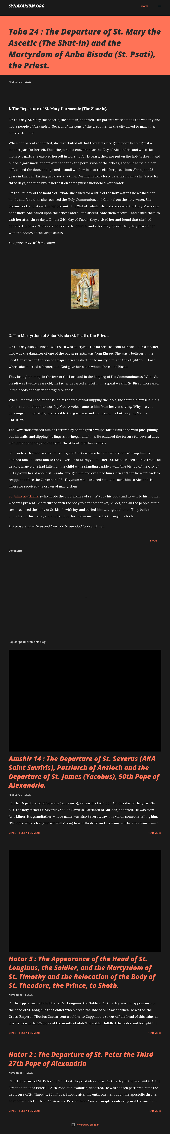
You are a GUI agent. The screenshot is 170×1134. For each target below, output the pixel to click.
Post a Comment (30, 832)
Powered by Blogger (85, 1124)
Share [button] (153, 540)
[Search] (145, 6)
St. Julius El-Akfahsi (24, 496)
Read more (154, 832)
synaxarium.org (26, 6)
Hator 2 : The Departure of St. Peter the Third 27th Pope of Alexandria (81, 1059)
